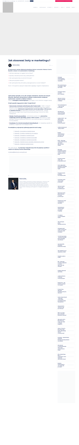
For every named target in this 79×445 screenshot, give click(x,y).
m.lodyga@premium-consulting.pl (17, 152)
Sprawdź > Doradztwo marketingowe (24, 135)
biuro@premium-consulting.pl (9, 1)
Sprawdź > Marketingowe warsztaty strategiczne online (29, 142)
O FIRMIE (50, 7)
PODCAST (56, 7)
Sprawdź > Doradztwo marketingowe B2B (26, 137)
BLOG (63, 7)
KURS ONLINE (43, 7)
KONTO (73, 7)
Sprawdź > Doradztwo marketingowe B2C (26, 139)
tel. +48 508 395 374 (20, 1)
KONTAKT (68, 7)
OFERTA (35, 7)
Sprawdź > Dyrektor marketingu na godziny (26, 133)
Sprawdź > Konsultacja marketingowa (25, 131)
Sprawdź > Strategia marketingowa (24, 144)
